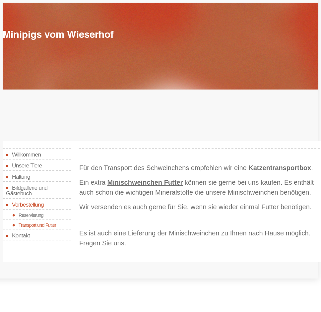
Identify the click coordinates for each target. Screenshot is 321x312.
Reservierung (31, 215)
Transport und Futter (37, 225)
